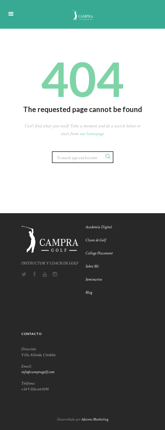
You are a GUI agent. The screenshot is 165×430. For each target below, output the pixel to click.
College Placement (99, 253)
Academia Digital (98, 227)
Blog (88, 292)
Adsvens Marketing (94, 419)
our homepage (92, 134)
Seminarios (93, 279)
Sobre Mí (92, 266)
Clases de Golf (96, 240)
